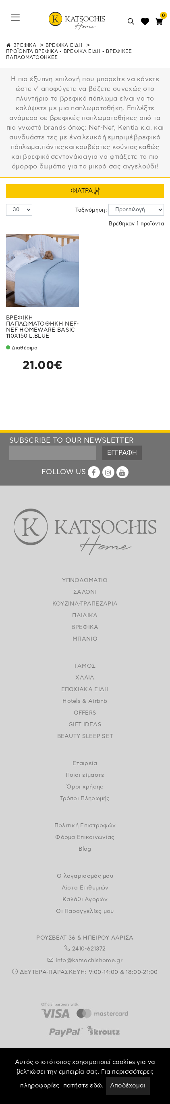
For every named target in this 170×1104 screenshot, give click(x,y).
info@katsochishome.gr (89, 960)
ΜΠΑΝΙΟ (85, 639)
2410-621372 (89, 949)
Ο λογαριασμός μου (85, 876)
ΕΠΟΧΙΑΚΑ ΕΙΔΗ (85, 689)
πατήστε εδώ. (83, 1086)
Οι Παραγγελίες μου (85, 911)
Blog (85, 849)
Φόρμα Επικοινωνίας (84, 837)
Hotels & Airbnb (85, 701)
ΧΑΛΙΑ (85, 678)
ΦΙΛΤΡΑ (85, 191)
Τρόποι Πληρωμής (85, 798)
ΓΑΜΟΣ (85, 666)
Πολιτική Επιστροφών (85, 826)
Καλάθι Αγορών (85, 899)
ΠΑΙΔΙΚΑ (84, 615)
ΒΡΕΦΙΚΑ (24, 45)
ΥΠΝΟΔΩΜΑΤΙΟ (85, 580)
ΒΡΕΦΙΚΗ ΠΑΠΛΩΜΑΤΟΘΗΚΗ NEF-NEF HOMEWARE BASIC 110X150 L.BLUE (42, 327)
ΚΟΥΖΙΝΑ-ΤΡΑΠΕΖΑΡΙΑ (85, 604)
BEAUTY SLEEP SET (85, 736)
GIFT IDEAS (85, 725)
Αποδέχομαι (128, 1086)
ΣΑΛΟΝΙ (85, 592)
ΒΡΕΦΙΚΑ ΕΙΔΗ (64, 45)
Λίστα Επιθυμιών (85, 888)
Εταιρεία (85, 763)
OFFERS (85, 713)
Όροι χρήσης (84, 787)
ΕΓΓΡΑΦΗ (122, 453)
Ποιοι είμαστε (85, 775)
